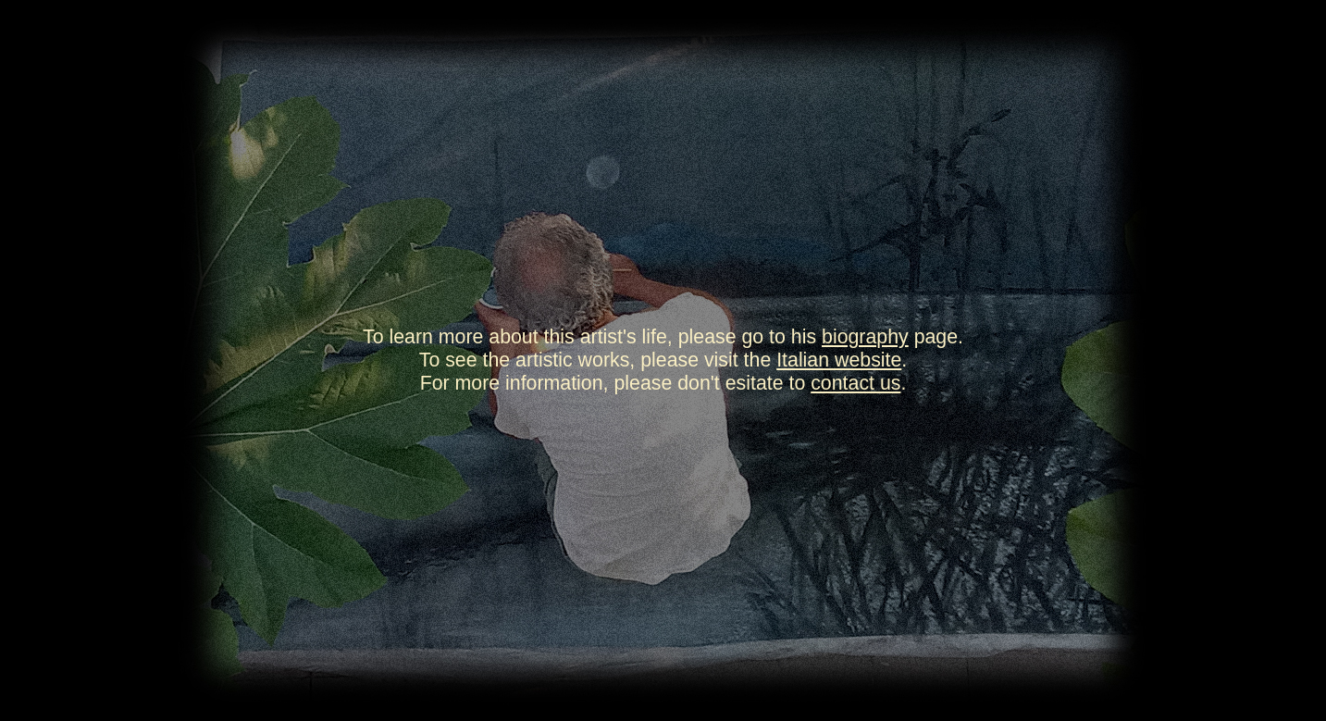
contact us (855, 383)
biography (865, 337)
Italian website (838, 360)
